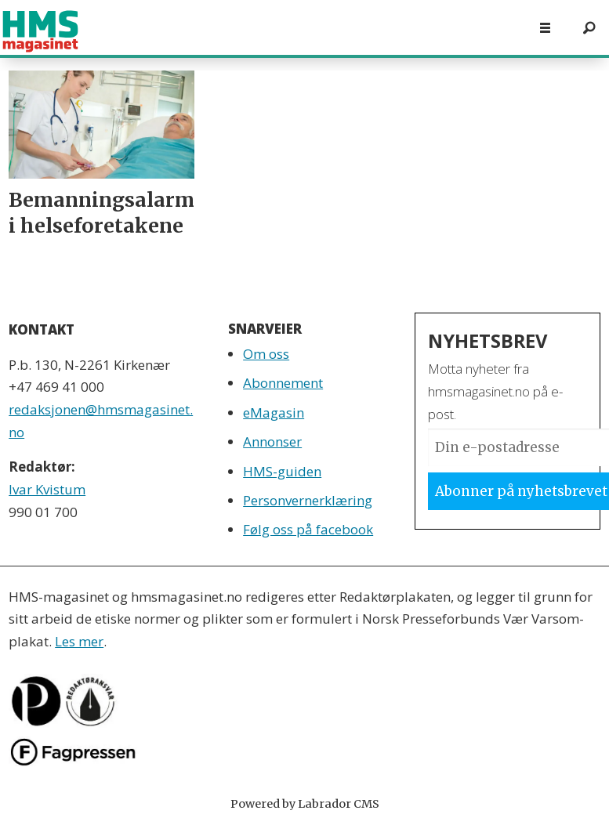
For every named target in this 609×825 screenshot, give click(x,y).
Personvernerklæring (307, 500)
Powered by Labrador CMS (304, 804)
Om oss (266, 354)
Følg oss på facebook (308, 529)
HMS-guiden (282, 471)
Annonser (272, 441)
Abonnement (283, 383)
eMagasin (273, 412)
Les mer (79, 641)
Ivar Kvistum (47, 489)
